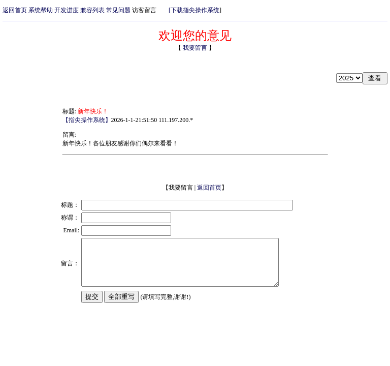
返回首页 (15, 10)
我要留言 (194, 47)
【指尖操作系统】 (86, 120)
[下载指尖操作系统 (194, 10)
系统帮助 (40, 10)
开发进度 (66, 10)
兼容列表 (92, 10)
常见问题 (118, 10)
